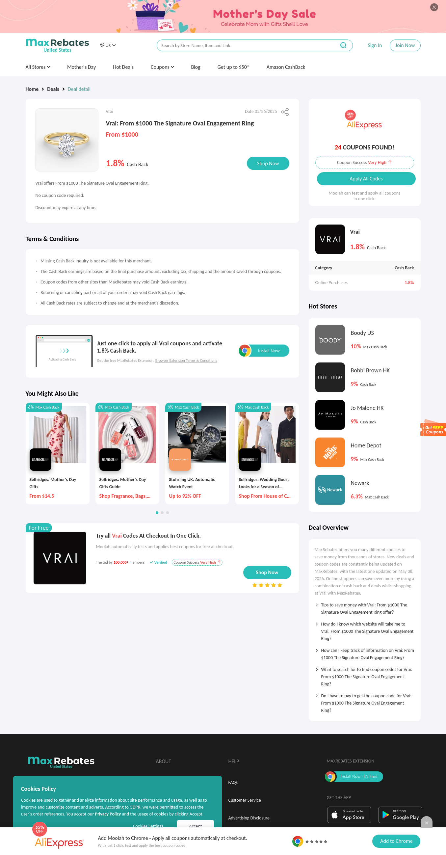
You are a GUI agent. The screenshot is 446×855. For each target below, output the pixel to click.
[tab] (365, 606)
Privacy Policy (108, 814)
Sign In (375, 45)
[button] (108, 45)
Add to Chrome (396, 841)
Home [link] (32, 89)
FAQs (233, 782)
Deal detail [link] (79, 89)
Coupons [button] (162, 67)
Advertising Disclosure (249, 818)
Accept (195, 826)
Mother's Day (81, 67)
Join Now (405, 45)
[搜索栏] (242, 45)
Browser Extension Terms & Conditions (186, 360)
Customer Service (244, 800)
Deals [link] (53, 89)
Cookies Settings (148, 826)
